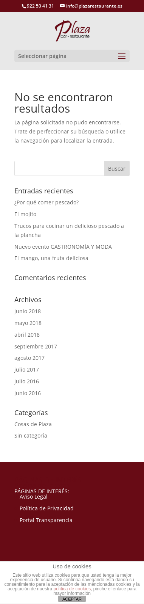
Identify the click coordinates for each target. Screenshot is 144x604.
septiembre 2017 (35, 346)
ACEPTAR (72, 599)
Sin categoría (30, 435)
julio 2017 (26, 369)
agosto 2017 (29, 357)
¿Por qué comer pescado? (46, 202)
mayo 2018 (28, 322)
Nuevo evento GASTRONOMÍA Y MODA (63, 246)
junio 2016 (27, 393)
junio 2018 (27, 311)
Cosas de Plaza (33, 424)
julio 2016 (26, 381)
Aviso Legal (34, 496)
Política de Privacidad (47, 508)
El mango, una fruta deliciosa (51, 258)
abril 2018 (27, 334)
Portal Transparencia (46, 520)
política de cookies (72, 588)
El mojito (25, 214)
